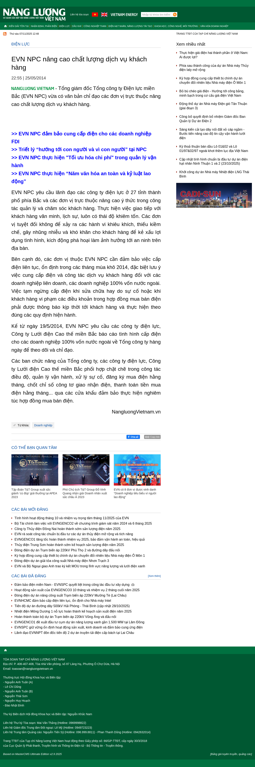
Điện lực (64, 26)
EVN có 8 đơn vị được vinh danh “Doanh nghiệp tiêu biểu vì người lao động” (135, 493)
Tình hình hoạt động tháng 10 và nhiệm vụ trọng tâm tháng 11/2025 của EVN (72, 518)
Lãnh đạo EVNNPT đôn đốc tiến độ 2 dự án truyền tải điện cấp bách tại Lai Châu (74, 633)
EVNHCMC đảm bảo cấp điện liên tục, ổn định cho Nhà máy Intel (63, 600)
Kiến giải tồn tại (19, 26)
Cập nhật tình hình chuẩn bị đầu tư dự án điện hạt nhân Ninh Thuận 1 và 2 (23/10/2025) (213, 161)
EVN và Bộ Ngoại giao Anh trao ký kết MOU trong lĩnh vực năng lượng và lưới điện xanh (80, 566)
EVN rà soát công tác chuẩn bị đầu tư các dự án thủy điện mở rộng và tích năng (74, 534)
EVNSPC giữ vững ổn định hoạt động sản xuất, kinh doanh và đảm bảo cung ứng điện (79, 627)
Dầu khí (76, 26)
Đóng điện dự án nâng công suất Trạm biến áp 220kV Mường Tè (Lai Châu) (70, 595)
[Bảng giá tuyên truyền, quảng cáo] (231, 754)
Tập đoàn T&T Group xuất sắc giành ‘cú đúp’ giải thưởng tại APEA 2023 (34, 493)
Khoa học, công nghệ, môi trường (176, 26)
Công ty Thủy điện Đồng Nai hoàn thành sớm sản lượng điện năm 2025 (67, 529)
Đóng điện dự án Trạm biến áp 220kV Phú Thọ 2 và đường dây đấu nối (67, 550)
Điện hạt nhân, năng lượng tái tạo (130, 26)
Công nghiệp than (95, 26)
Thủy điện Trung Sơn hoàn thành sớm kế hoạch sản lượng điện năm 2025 (69, 545)
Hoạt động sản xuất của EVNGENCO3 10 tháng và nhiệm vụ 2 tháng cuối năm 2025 (77, 590)
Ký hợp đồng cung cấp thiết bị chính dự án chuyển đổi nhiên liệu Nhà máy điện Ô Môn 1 (80, 555)
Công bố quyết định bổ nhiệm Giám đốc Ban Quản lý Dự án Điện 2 (212, 119)
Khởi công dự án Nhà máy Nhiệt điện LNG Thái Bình (214, 174)
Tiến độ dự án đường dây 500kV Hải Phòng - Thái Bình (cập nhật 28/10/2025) (72, 606)
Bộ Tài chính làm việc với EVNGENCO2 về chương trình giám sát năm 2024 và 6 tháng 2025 (83, 523)
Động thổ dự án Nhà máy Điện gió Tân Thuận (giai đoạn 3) (213, 106)
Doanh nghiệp (43, 425)
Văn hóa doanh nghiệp (214, 26)
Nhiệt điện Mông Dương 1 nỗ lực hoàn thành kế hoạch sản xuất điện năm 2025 (73, 611)
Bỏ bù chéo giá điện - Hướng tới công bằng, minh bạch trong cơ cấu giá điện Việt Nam (211, 93)
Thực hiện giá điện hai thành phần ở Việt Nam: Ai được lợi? (213, 55)
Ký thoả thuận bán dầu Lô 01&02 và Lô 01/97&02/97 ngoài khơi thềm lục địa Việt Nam (213, 149)
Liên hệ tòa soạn (79, 14)
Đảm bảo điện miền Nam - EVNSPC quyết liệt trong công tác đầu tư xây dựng (74, 584)
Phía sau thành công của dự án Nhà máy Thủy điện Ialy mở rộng (214, 68)
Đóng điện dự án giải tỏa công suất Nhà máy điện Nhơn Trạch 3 (62, 561)
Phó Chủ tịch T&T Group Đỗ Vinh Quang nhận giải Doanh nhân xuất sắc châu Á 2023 (85, 493)
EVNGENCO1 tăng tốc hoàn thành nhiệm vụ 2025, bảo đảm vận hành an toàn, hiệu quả (80, 539)
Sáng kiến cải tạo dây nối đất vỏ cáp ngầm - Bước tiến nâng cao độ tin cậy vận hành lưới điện (212, 134)
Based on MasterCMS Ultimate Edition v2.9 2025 (32, 754)
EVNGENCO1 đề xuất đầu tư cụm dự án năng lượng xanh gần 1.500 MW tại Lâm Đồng (79, 622)
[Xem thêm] (154, 576)
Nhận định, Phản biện (44, 26)
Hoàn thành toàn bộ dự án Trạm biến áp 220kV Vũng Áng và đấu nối (65, 617)
